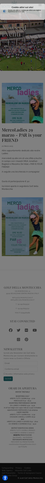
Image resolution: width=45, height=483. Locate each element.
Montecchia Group (9, 475)
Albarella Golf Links (23, 470)
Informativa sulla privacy (24, 374)
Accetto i (19, 374)
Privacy (19, 468)
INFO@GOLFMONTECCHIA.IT (22, 298)
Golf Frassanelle (8, 473)
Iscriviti (8, 379)
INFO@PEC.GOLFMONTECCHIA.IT (22, 300)
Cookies (27, 468)
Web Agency (7, 470)
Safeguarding (7, 468)
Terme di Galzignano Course (29, 473)
